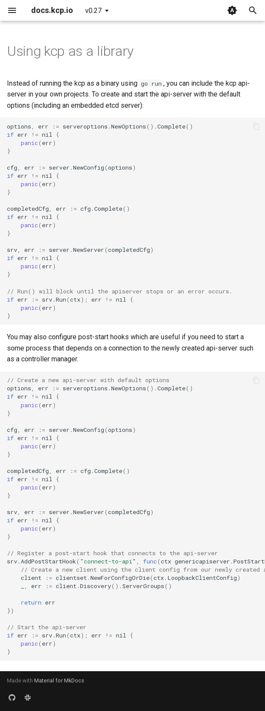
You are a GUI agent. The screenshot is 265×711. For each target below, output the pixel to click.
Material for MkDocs (59, 680)
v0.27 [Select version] (93, 10)
